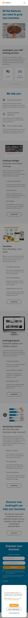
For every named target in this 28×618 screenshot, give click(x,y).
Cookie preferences (14, 613)
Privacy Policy (15, 598)
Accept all (14, 605)
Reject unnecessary (14, 609)
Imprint (6, 599)
